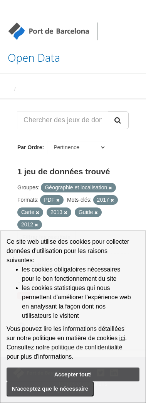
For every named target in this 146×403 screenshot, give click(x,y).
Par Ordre (29, 147)
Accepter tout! (73, 374)
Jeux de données (39, 89)
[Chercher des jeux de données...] (62, 120)
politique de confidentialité (87, 347)
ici (122, 338)
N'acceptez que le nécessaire (50, 389)
